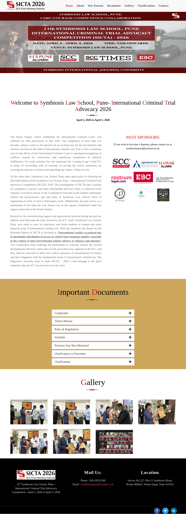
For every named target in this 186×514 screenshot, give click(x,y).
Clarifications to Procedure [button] (70, 353)
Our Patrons (96, 5)
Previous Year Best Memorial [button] (72, 345)
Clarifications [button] (62, 361)
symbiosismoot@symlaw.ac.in (97, 484)
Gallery (129, 5)
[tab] (93, 313)
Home (69, 5)
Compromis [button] (61, 313)
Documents (114, 5)
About (80, 5)
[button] (6, 52)
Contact (164, 5)
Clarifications (146, 5)
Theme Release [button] (63, 321)
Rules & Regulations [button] (67, 329)
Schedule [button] (60, 337)
